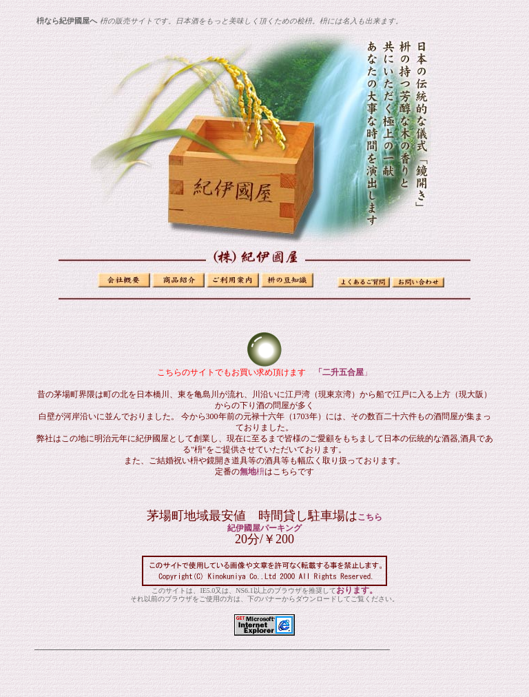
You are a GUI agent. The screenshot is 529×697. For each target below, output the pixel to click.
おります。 (356, 590)
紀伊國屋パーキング (264, 528)
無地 (252, 471)
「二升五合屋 (339, 372)
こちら (369, 517)
